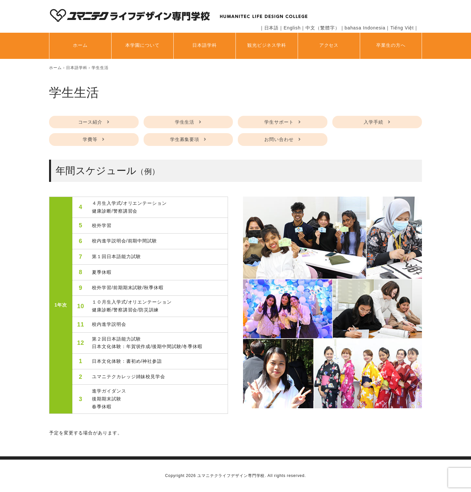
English (292, 27)
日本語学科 (204, 45)
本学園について (142, 45)
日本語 (271, 27)
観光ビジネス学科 (266, 45)
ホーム (80, 45)
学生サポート (278, 122)
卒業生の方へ (390, 45)
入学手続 (373, 122)
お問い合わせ (278, 139)
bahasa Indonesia (365, 27)
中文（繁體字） (322, 27)
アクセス (329, 45)
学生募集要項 (184, 139)
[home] (55, 67)
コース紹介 (90, 122)
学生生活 (185, 122)
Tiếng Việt (402, 27)
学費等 (90, 139)
